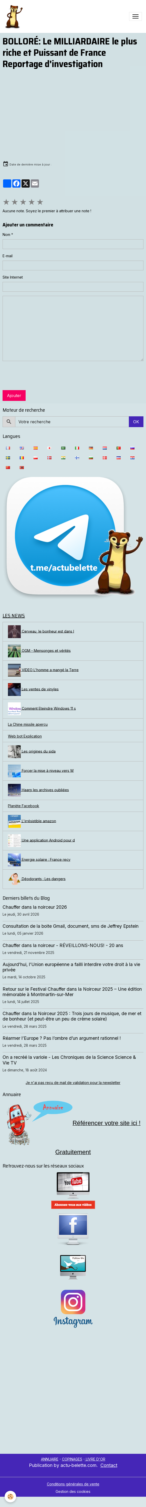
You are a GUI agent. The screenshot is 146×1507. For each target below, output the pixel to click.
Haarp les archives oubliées (38, 790)
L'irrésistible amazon (32, 821)
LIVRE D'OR (95, 1459)
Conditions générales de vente (73, 1484)
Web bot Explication (25, 736)
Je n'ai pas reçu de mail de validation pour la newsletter (73, 1082)
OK (136, 421)
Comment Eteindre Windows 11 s (42, 708)
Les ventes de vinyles (33, 689)
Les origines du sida (32, 751)
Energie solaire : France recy (39, 859)
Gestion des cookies (73, 1491)
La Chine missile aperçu (28, 724)
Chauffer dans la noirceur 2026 (35, 907)
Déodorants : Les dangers (37, 879)
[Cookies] (10, 1496)
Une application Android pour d (41, 840)
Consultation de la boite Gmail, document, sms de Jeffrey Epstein (71, 926)
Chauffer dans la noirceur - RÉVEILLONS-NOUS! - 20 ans (63, 945)
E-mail (8, 256)
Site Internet (13, 277)
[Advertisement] (56, 1394)
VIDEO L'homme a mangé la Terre (43, 670)
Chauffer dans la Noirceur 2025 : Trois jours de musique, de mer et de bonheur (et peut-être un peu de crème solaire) (72, 1016)
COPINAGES (72, 1459)
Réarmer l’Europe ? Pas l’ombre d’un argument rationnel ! (62, 1038)
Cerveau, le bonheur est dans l (41, 631)
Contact (108, 1465)
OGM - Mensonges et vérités (39, 651)
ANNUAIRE (49, 1459)
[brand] (14, 16)
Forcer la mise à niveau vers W (41, 771)
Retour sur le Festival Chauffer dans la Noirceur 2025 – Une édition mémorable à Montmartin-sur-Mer (72, 991)
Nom (6, 234)
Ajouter (14, 395)
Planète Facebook (23, 806)
